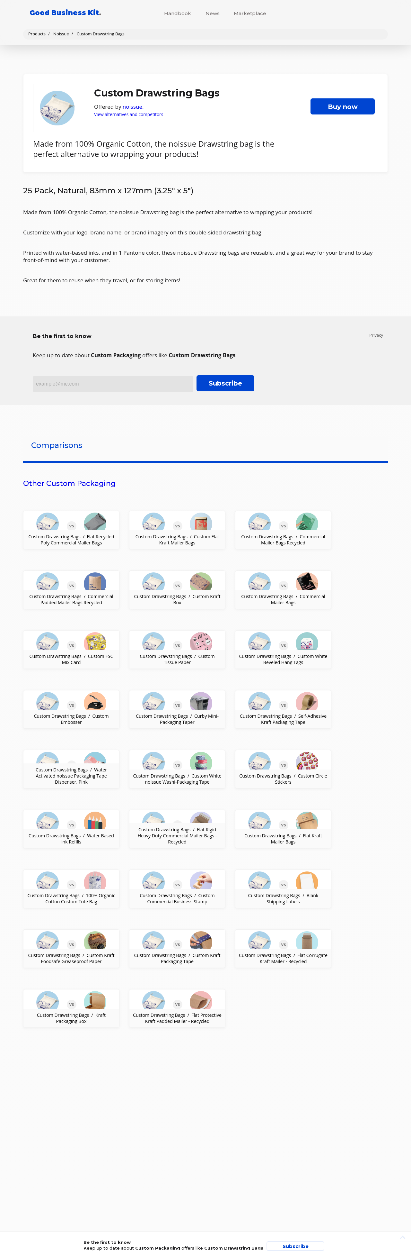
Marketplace (250, 13)
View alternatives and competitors (128, 114)
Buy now (343, 107)
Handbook (177, 13)
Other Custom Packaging (69, 483)
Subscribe (225, 383)
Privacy (376, 335)
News (213, 13)
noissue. (133, 106)
